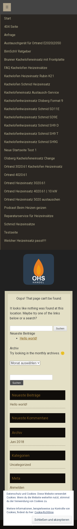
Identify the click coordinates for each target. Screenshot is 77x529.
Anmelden (17, 487)
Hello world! (28, 338)
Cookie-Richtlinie (44, 512)
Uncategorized (20, 465)
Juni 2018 (17, 442)
